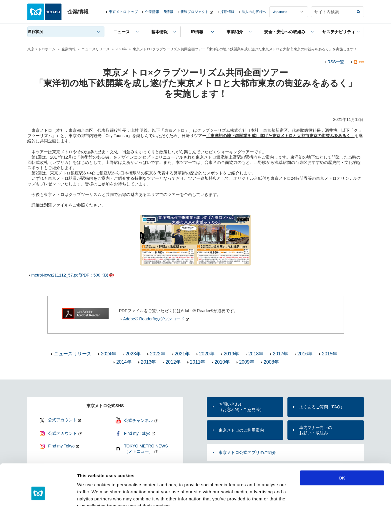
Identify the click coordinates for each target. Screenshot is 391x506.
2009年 (246, 361)
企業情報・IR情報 (159, 12)
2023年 (133, 353)
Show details (308, 494)
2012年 (173, 361)
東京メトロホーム (41, 49)
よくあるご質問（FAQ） (322, 407)
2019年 (231, 353)
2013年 (148, 361)
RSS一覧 (335, 61)
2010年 (222, 361)
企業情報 (68, 49)
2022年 (157, 353)
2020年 (206, 353)
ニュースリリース (95, 49)
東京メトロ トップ (123, 12)
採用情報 (227, 12)
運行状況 (35, 31)
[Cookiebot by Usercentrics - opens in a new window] (38, 494)
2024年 (108, 353)
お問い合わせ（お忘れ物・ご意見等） (241, 407)
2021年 (121, 49)
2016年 (305, 353)
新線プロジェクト (194, 12)
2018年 (256, 353)
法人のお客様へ (254, 12)
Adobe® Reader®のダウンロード (154, 319)
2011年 (197, 361)
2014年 (124, 361)
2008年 (271, 361)
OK (342, 442)
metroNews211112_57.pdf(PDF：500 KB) (69, 275)
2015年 (329, 353)
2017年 (280, 353)
